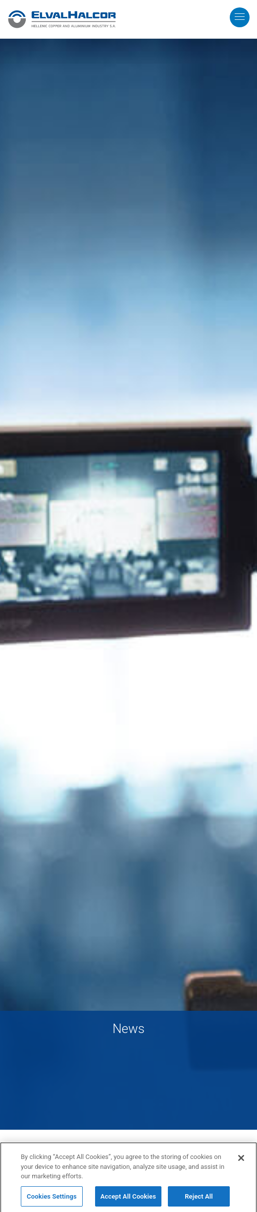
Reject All (199, 1199)
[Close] (241, 1161)
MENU (247, 10)
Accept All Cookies (128, 1199)
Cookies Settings (52, 1199)
